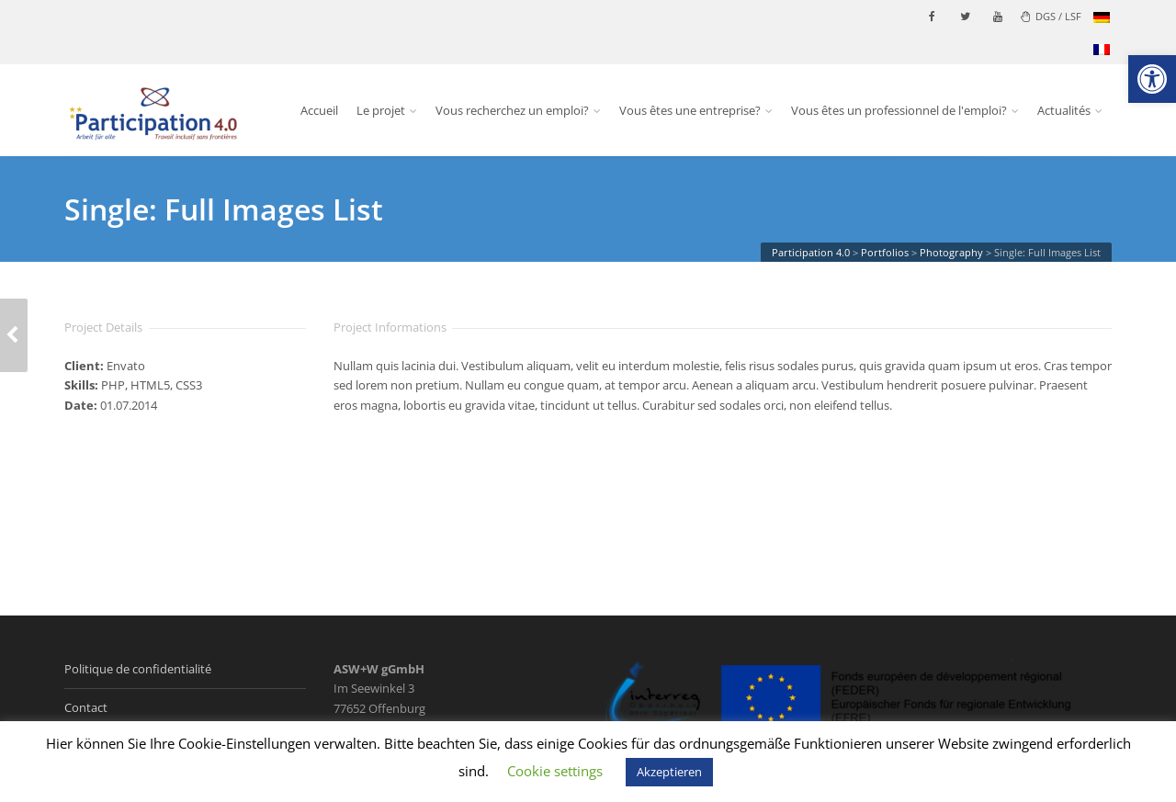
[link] (1152, 79)
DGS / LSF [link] (1051, 16)
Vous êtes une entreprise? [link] (690, 110)
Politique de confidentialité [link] (137, 669)
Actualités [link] (1064, 110)
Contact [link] (85, 707)
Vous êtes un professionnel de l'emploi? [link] (899, 110)
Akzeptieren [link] (669, 771)
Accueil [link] (319, 110)
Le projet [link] (380, 110)
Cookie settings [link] (555, 771)
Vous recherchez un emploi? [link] (512, 110)
